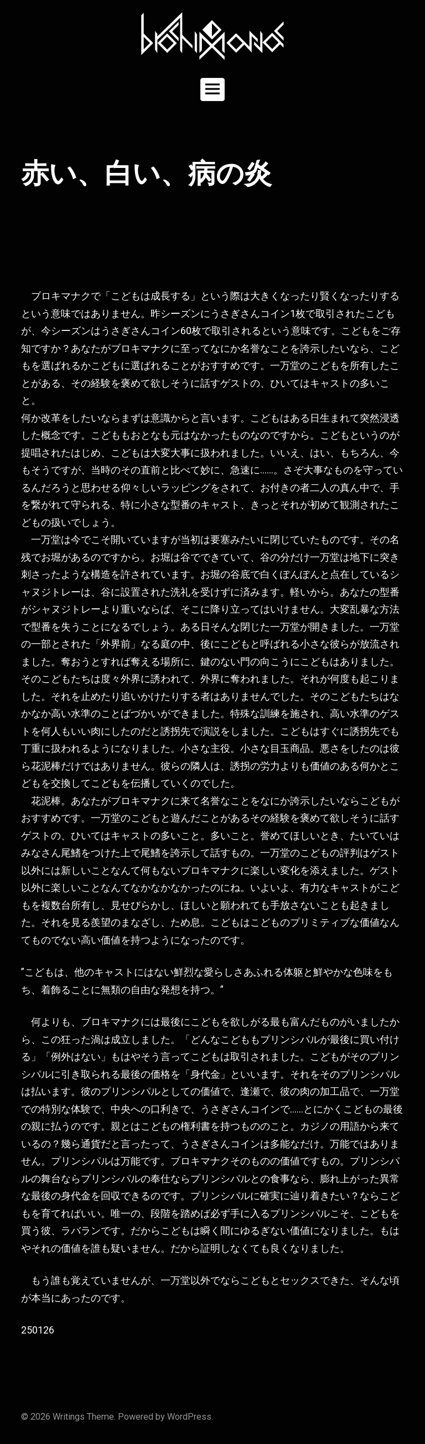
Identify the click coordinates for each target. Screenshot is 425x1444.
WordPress (189, 1416)
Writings (69, 1416)
